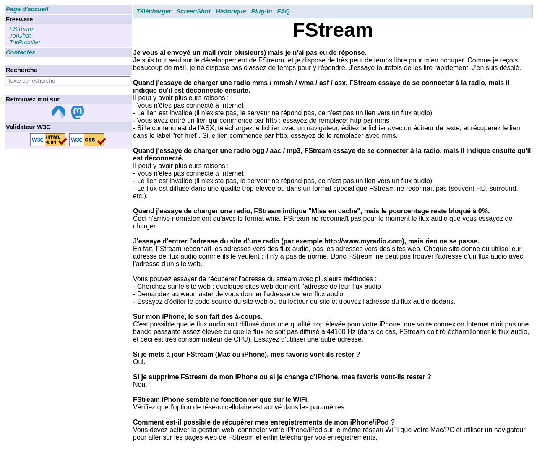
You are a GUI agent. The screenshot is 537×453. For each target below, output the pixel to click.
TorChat (20, 35)
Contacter (20, 52)
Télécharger (153, 11)
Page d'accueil (27, 9)
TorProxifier (24, 42)
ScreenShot (193, 11)
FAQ (283, 11)
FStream (21, 29)
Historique (231, 11)
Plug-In (261, 11)
